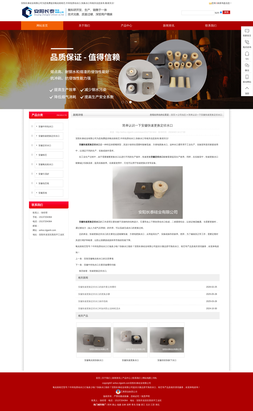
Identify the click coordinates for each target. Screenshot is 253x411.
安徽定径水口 (44, 145)
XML (155, 378)
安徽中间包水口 (45, 126)
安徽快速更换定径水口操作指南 (93, 301)
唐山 (114, 404)
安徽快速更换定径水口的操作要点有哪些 (97, 287)
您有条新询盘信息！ (220, 3)
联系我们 (210, 25)
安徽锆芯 (42, 155)
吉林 (124, 404)
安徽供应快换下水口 (166, 360)
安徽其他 (42, 193)
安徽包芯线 (43, 183)
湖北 (157, 404)
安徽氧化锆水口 (45, 164)
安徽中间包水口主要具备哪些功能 (100, 265)
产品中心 (126, 25)
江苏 (153, 404)
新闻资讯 (168, 25)
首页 (173, 115)
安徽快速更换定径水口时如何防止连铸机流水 (99, 308)
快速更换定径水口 (98, 271)
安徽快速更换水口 (130, 360)
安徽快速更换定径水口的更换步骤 (94, 294)
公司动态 (181, 115)
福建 (119, 404)
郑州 (109, 404)
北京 (148, 404)
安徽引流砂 (43, 174)
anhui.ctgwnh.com (47, 230)
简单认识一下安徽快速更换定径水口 (205, 115)
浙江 (143, 404)
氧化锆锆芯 (60, 3)
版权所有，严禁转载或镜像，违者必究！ (122, 396)
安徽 (138, 404)
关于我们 (84, 25)
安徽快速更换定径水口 (49, 136)
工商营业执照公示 (126, 391)
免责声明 (145, 396)
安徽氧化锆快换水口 (93, 360)
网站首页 (42, 25)
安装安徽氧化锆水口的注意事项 (98, 258)
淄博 (128, 404)
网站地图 (146, 378)
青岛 (133, 404)
